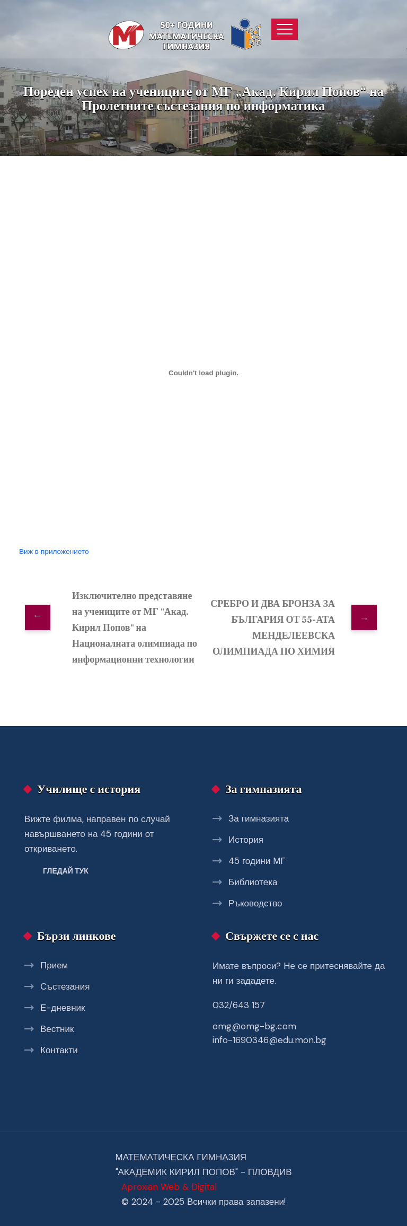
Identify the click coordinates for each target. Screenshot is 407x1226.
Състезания (65, 986)
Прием (54, 965)
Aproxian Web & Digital (169, 1187)
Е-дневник (62, 1007)
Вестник (57, 1029)
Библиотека (252, 882)
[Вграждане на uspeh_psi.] (203, 373)
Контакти (59, 1050)
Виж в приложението (54, 551)
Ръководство (255, 903)
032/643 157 (239, 1005)
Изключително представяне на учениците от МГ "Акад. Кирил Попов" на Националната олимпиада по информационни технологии (134, 628)
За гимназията (258, 818)
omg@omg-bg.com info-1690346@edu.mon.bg (269, 1033)
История (245, 839)
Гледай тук (66, 871)
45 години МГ (257, 861)
